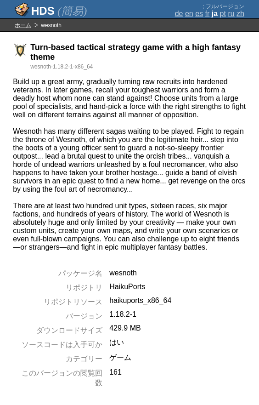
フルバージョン (225, 6)
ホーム (23, 25)
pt (223, 13)
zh (240, 13)
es (199, 13)
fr (207, 13)
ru (231, 13)
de (179, 13)
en (189, 13)
